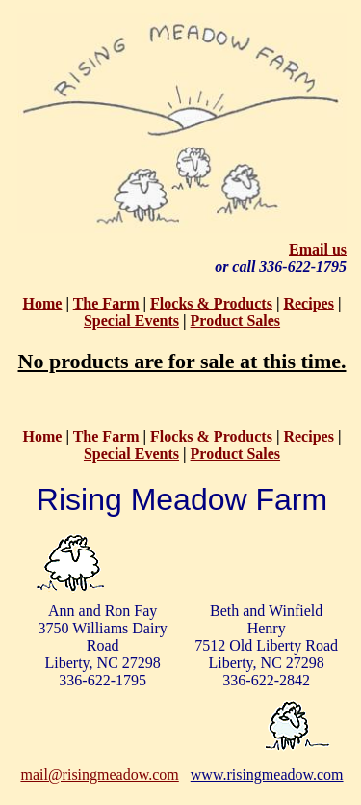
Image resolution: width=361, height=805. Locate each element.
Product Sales (235, 320)
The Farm (106, 303)
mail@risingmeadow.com (99, 774)
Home (43, 303)
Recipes (308, 303)
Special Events (131, 320)
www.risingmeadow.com (267, 774)
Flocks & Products (211, 303)
